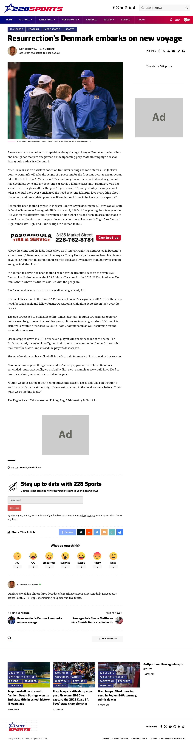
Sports (70, 29)
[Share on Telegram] (97, 532)
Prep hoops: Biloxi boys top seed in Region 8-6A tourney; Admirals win (117, 695)
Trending (15, 685)
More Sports (52, 29)
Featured (31, 681)
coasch (23, 467)
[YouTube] (122, 8)
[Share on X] (164, 50)
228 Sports (16, 29)
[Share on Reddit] (168, 50)
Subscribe (14, 508)
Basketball (61, 681)
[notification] (171, 19)
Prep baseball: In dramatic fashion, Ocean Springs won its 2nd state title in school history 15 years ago (29, 698)
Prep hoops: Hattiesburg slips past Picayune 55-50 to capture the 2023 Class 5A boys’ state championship (73, 698)
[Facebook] (113, 8)
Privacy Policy (87, 515)
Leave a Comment (107, 639)
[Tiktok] (134, 8)
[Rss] (130, 8)
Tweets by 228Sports (158, 65)
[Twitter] (117, 8)
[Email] (173, 50)
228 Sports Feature (21, 677)
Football (33, 29)
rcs (39, 467)
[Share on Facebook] (159, 50)
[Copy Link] (178, 50)
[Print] (183, 50)
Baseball (15, 681)
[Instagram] (126, 8)
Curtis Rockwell (28, 48)
